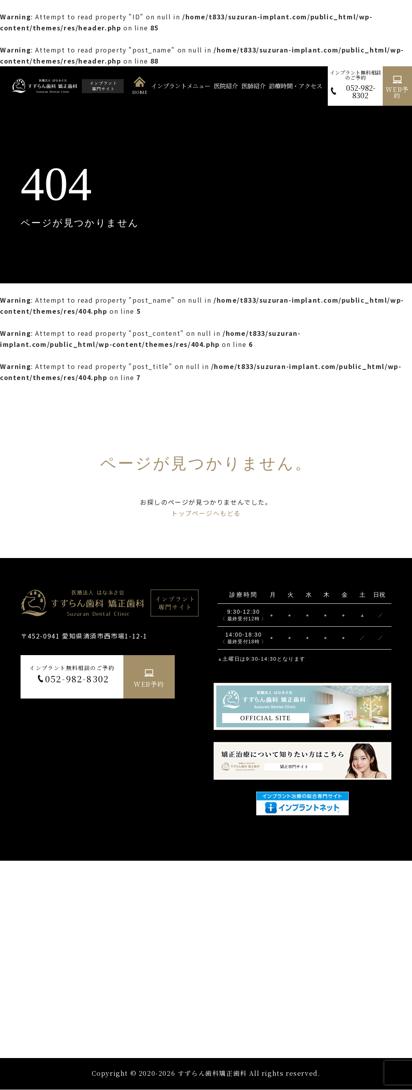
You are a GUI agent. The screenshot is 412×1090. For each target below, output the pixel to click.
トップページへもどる (206, 513)
